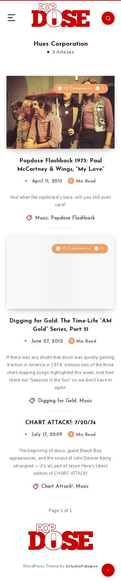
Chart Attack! (57, 486)
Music (41, 218)
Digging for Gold (57, 401)
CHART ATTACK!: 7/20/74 (60, 423)
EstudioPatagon (82, 566)
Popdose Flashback (73, 218)
